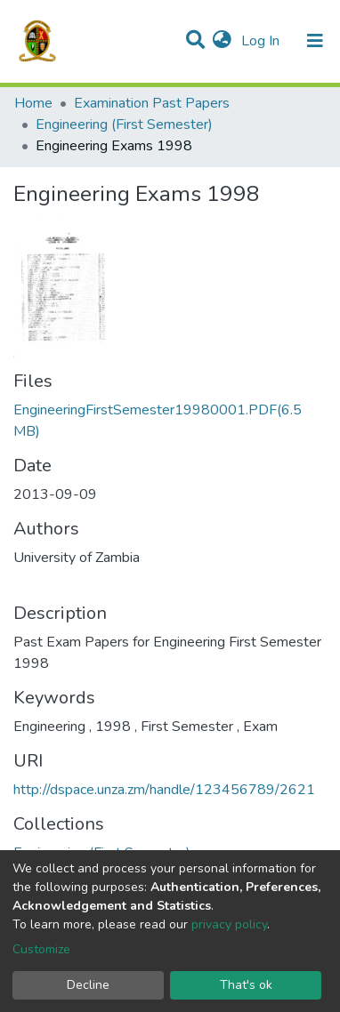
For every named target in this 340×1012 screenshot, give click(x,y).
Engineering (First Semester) (124, 124)
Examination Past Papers (152, 103)
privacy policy (229, 924)
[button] (222, 41)
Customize (41, 949)
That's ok (246, 984)
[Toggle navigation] (315, 41)
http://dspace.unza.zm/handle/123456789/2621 (164, 789)
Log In (262, 41)
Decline (88, 984)
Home (33, 103)
